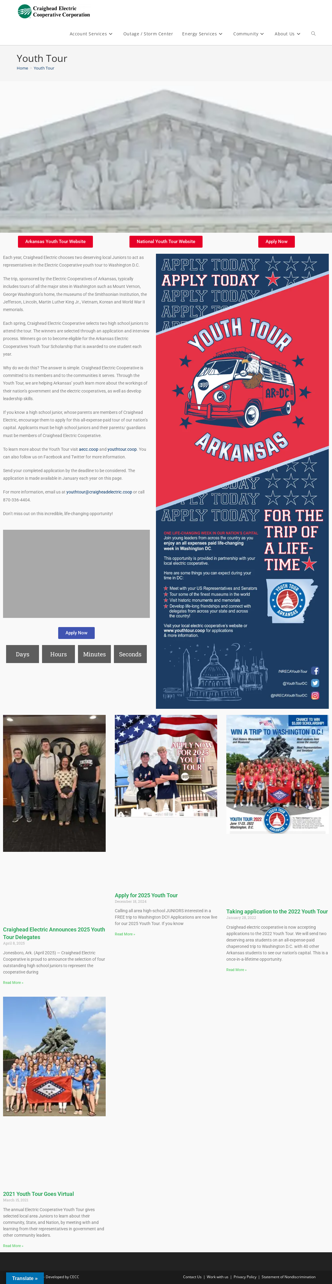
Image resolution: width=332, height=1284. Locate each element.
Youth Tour (44, 68)
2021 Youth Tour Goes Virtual (38, 1194)
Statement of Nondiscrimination (289, 1276)
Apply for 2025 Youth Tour (146, 895)
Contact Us (192, 1276)
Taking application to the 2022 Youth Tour (277, 911)
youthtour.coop (122, 449)
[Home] (22, 68)
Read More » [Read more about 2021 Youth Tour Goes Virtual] (13, 1246)
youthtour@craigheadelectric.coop (99, 492)
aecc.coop (88, 449)
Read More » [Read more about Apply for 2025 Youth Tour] (125, 934)
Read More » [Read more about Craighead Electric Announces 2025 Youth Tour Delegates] (13, 983)
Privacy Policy (245, 1276)
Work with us (217, 1276)
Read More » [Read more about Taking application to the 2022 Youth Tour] (236, 970)
